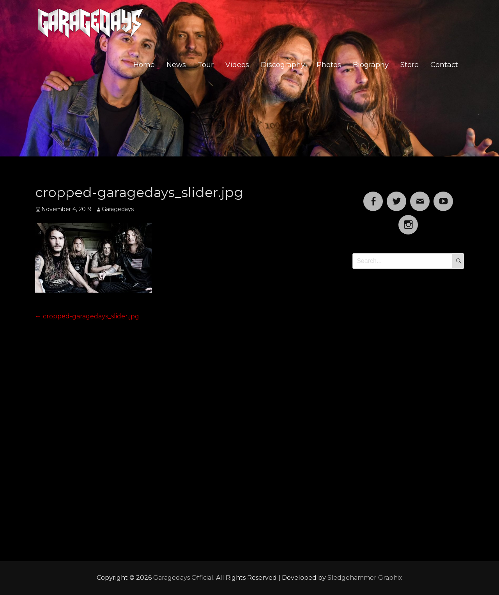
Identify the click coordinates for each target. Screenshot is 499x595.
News (176, 64)
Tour (206, 64)
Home (144, 64)
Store (409, 64)
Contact (444, 64)
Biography (371, 64)
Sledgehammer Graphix (364, 577)
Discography (283, 64)
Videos (237, 64)
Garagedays (118, 209)
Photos (329, 64)
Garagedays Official (183, 577)
